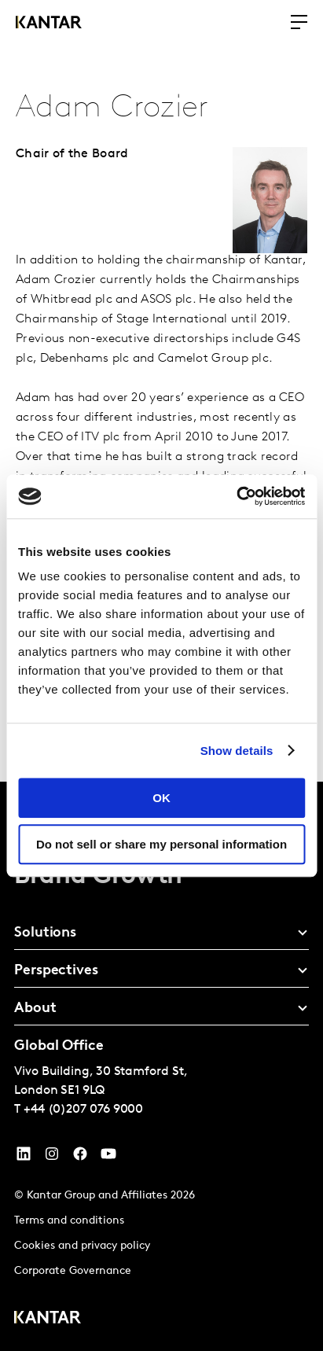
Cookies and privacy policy (82, 1246)
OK (161, 797)
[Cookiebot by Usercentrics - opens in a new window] (236, 496)
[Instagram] (51, 1157)
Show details (236, 750)
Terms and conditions (69, 1221)
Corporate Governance (72, 1271)
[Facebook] (80, 1157)
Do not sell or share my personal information (161, 844)
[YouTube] (23, 1157)
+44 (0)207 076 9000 (83, 1109)
